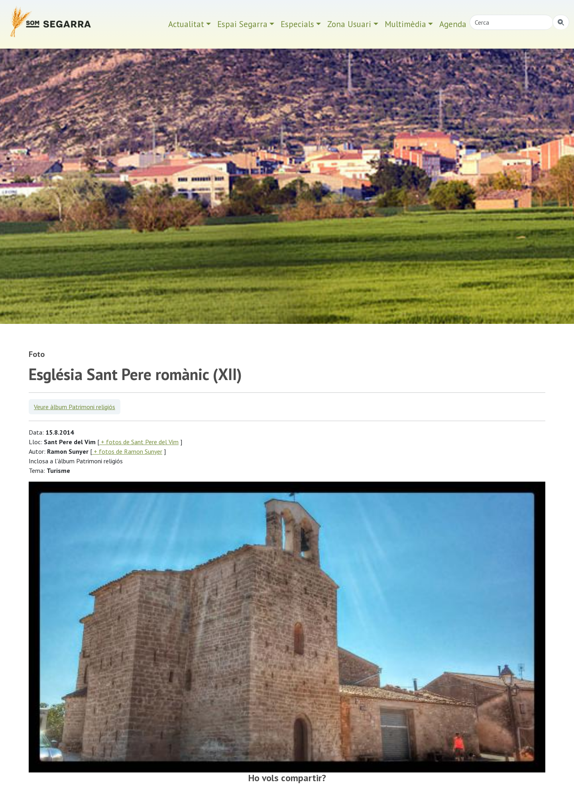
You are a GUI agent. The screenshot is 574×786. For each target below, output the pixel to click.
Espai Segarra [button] (242, 24)
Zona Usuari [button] (349, 24)
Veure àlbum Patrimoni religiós (74, 407)
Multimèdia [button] (405, 24)
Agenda (452, 24)
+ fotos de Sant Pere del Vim (139, 442)
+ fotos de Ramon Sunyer (127, 451)
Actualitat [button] (186, 24)
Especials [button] (297, 24)
